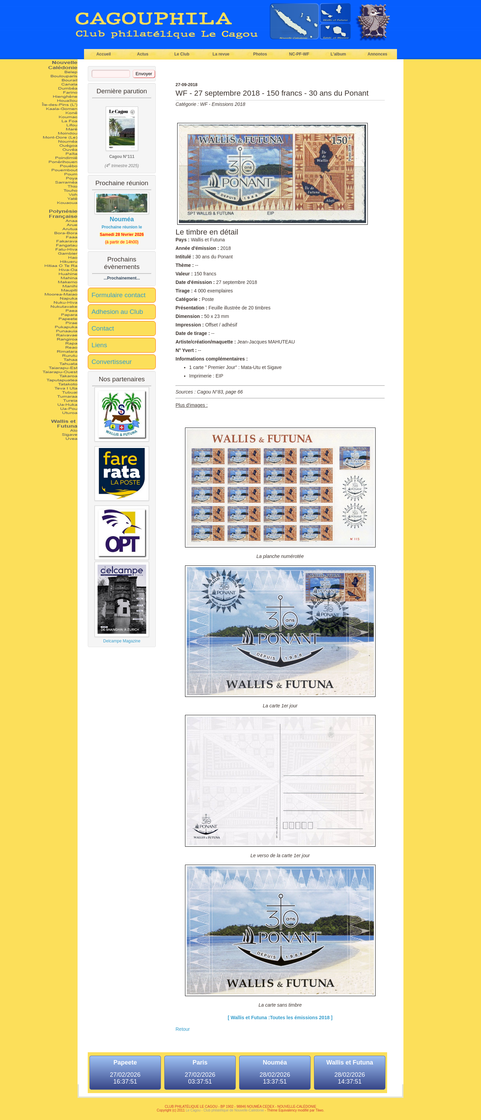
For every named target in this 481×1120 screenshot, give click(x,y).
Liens (99, 345)
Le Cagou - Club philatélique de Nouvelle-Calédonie (225, 1110)
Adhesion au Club (117, 311)
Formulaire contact (119, 295)
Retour (183, 1029)
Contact (103, 328)
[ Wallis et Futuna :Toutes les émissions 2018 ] (280, 1017)
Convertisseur (112, 361)
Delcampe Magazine (122, 602)
